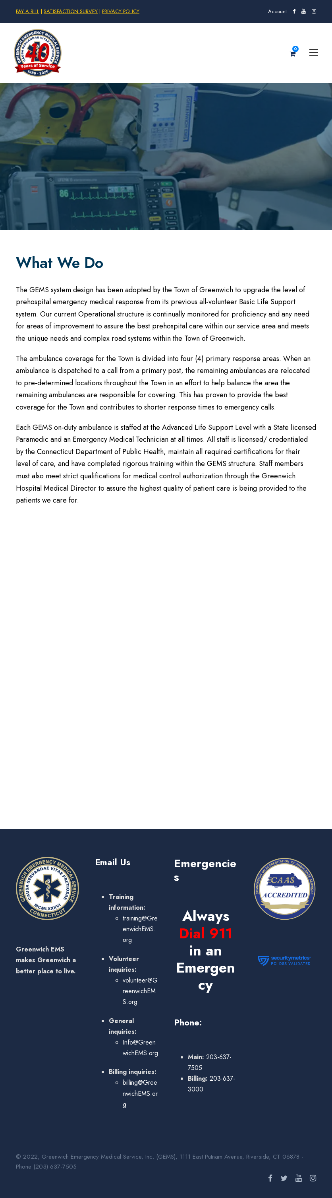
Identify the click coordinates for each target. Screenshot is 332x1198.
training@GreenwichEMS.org (140, 929)
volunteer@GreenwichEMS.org (140, 991)
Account (277, 11)
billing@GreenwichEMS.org (140, 1093)
